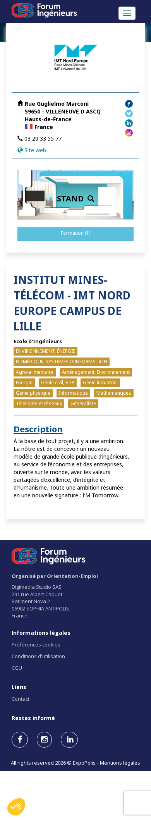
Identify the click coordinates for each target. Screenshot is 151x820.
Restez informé (33, 718)
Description (38, 429)
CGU (17, 667)
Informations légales (41, 632)
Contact (20, 698)
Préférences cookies (36, 644)
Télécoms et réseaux (39, 403)
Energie (24, 382)
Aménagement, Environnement (96, 372)
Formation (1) (75, 233)
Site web (35, 150)
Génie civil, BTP (57, 382)
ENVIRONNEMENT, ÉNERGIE (45, 351)
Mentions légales (120, 762)
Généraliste (83, 403)
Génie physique (33, 393)
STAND (75, 198)
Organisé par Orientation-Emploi (55, 575)
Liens (19, 687)
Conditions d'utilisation (38, 656)
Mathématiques (113, 393)
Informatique (73, 393)
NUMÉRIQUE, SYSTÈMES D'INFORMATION (61, 361)
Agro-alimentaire (34, 372)
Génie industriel (100, 382)
